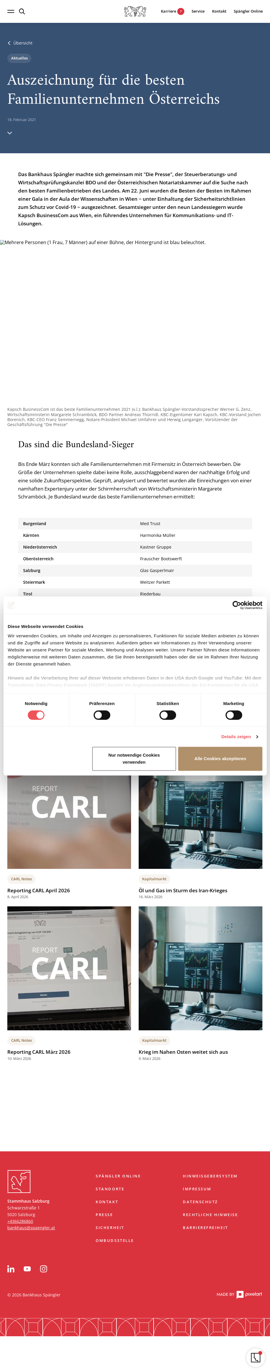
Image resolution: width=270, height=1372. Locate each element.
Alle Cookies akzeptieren (220, 758)
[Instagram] (43, 1268)
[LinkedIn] (10, 1268)
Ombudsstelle (115, 1240)
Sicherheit (110, 1227)
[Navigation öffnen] (10, 11)
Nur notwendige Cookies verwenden (134, 759)
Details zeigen (236, 736)
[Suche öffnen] (22, 11)
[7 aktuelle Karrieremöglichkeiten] (168, 11)
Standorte (110, 1189)
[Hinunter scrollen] (9, 132)
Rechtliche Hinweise (210, 1214)
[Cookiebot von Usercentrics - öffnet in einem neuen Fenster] (236, 605)
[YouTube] (27, 1268)
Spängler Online (118, 1176)
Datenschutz (200, 1201)
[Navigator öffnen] (255, 1357)
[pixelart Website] (239, 1295)
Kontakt (107, 1201)
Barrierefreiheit (205, 1227)
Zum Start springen (135, 1158)
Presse (104, 1214)
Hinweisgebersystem (210, 1176)
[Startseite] (135, 11)
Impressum (197, 1189)
